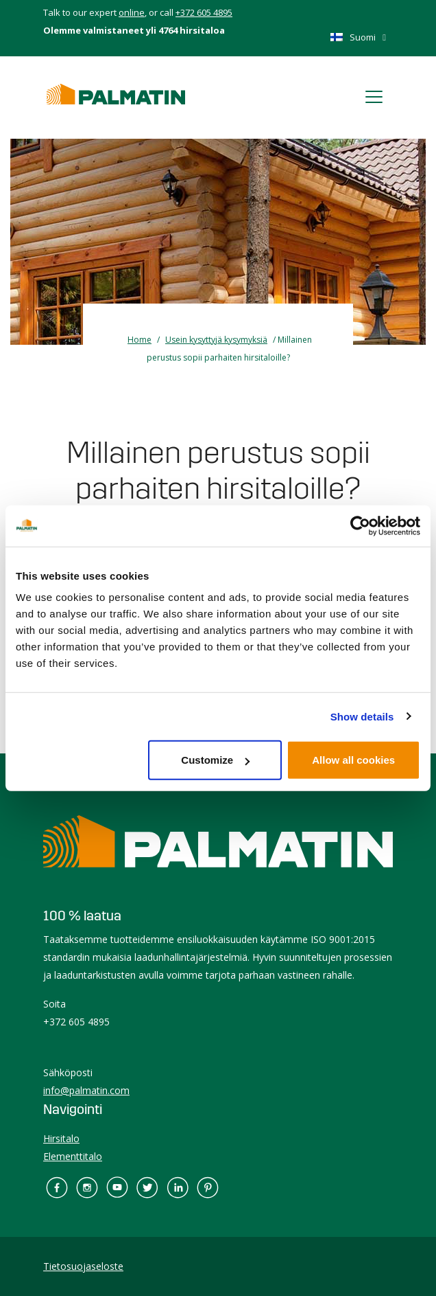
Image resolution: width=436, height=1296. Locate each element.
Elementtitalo (72, 1156)
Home (140, 339)
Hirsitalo (61, 1138)
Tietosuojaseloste (83, 1266)
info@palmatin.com (86, 1090)
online (132, 12)
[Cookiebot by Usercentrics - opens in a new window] (360, 525)
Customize (215, 760)
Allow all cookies (353, 760)
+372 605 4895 (203, 12)
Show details (362, 716)
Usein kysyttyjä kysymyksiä (216, 339)
